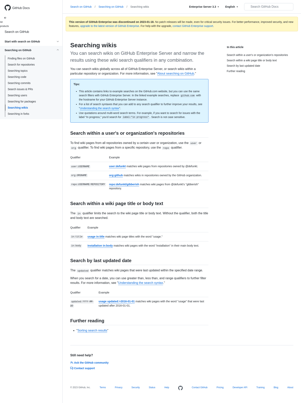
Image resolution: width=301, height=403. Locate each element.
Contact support (82, 368)
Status (152, 387)
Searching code (17, 76)
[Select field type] (204, 7)
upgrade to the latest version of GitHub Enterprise (109, 25)
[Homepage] (180, 388)
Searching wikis (18, 107)
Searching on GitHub (112, 6)
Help (166, 387)
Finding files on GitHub (21, 58)
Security (135, 387)
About (290, 387)
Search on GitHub (17, 31)
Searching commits (19, 83)
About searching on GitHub (175, 73)
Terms (103, 387)
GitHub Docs (21, 8)
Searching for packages (22, 101)
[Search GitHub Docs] (268, 6)
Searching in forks (18, 113)
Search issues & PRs (20, 89)
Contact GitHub (200, 387)
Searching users (17, 95)
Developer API (240, 387)
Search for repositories (21, 64)
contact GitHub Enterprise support (193, 25)
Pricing (220, 387)
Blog (276, 387)
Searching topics (18, 70)
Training (260, 387)
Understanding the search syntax (99, 108)
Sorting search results (92, 330)
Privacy (118, 387)
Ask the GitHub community (89, 362)
